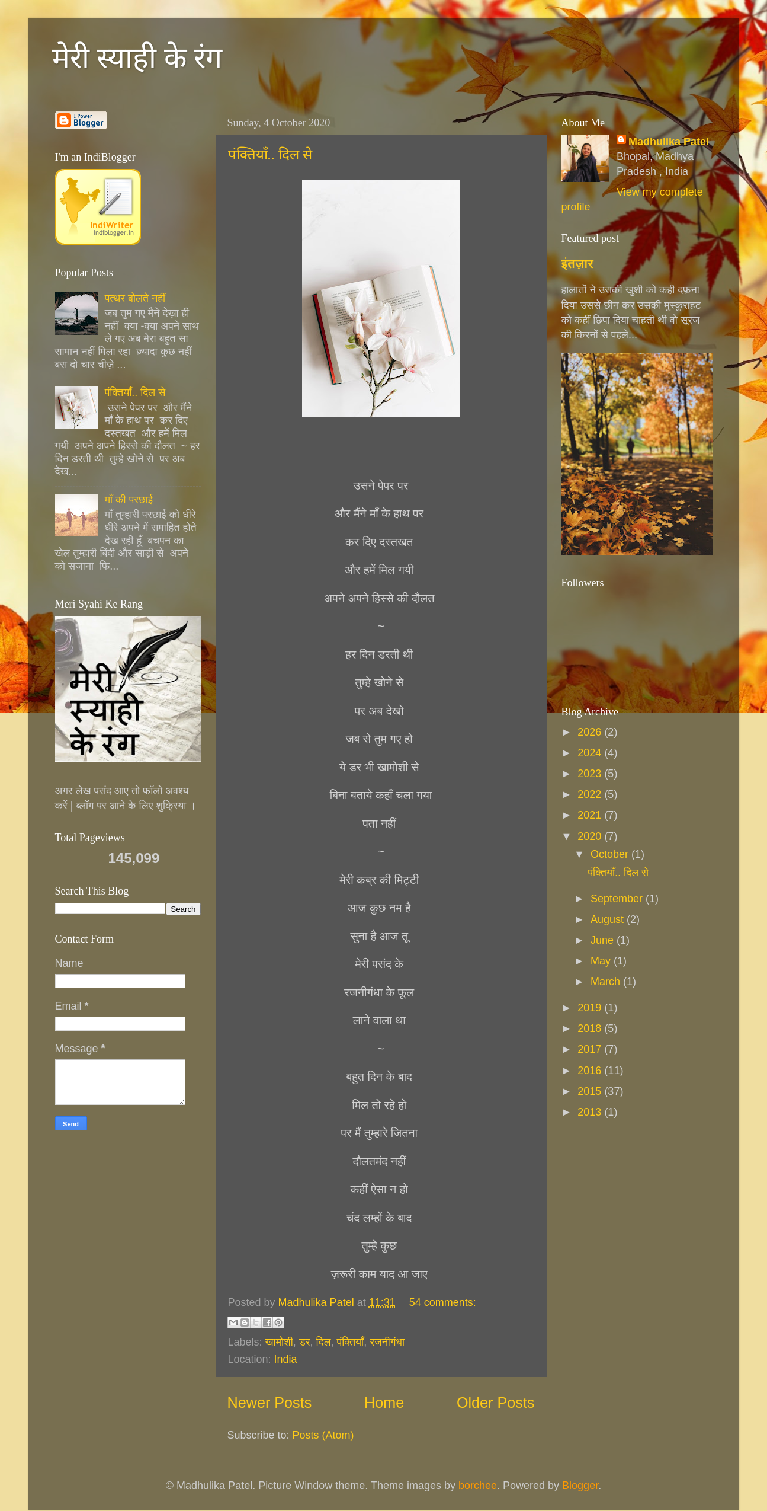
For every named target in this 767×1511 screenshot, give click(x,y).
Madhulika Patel (668, 142)
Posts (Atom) (323, 1435)
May (602, 961)
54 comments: (442, 1302)
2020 (590, 836)
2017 (590, 1049)
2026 (590, 732)
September (618, 899)
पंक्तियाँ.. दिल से (270, 154)
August (609, 919)
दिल (323, 1342)
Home (384, 1402)
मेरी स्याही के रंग (137, 58)
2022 (590, 794)
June (604, 940)
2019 (590, 1008)
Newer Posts (269, 1402)
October (611, 854)
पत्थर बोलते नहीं (135, 298)
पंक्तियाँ (350, 1342)
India (285, 1359)
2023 (590, 774)
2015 (590, 1091)
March (607, 982)
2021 (590, 815)
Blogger (580, 1485)
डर (304, 1342)
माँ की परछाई (129, 500)
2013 (590, 1112)
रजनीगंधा (387, 1342)
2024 (590, 753)
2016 (590, 1070)
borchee (477, 1485)
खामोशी (279, 1342)
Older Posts (496, 1402)
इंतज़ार (577, 263)
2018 (590, 1028)
